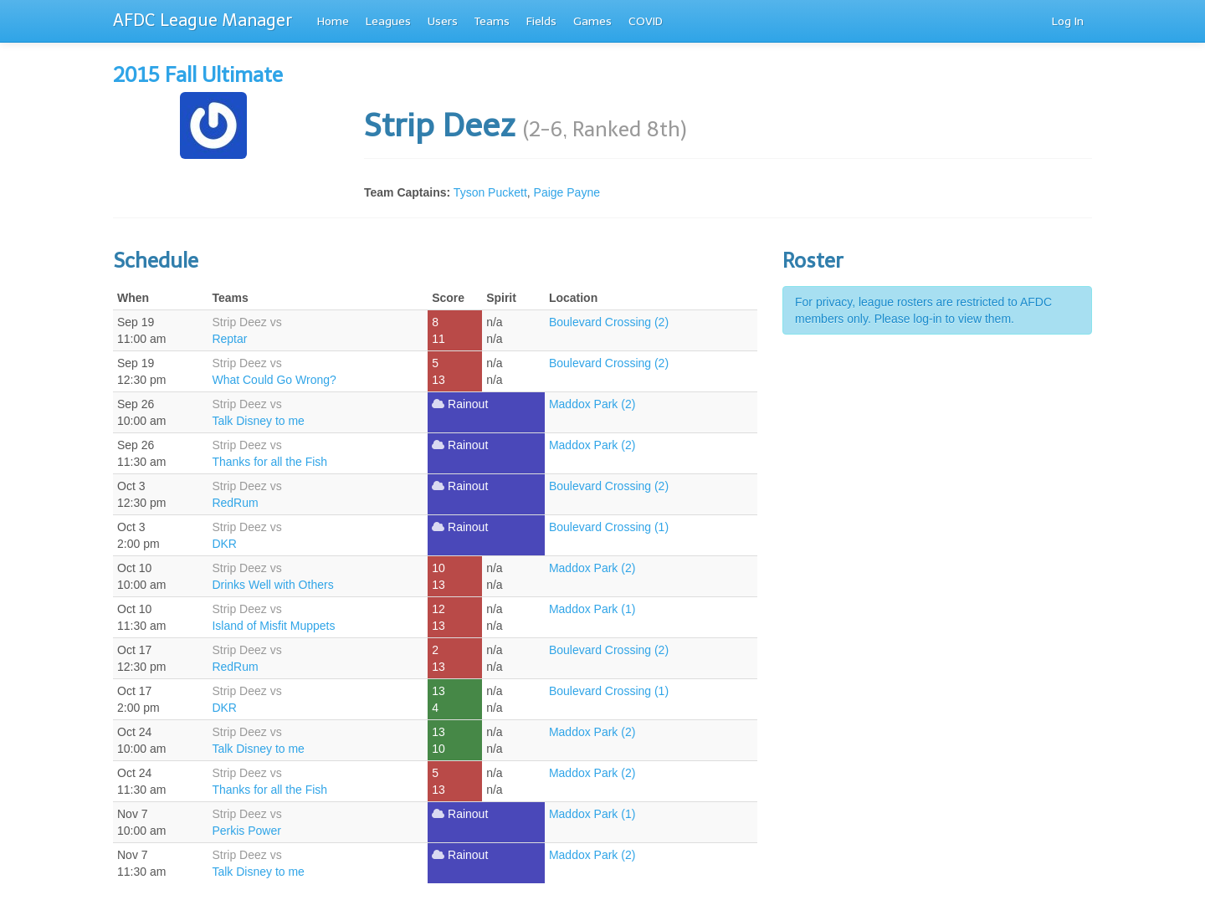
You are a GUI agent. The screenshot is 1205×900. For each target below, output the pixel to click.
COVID (645, 21)
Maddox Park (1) (592, 609)
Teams (492, 21)
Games (592, 21)
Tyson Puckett (490, 192)
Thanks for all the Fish (269, 461)
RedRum (235, 502)
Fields (541, 21)
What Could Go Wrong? (274, 379)
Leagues (388, 21)
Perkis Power (246, 830)
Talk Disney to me (258, 420)
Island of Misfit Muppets (273, 625)
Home (333, 21)
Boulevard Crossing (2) (609, 322)
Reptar (229, 338)
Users (443, 21)
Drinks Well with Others (272, 584)
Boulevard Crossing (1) (609, 527)
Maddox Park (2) (592, 404)
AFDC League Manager (202, 20)
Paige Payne (567, 192)
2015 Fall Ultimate (198, 75)
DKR (224, 543)
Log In (1068, 21)
